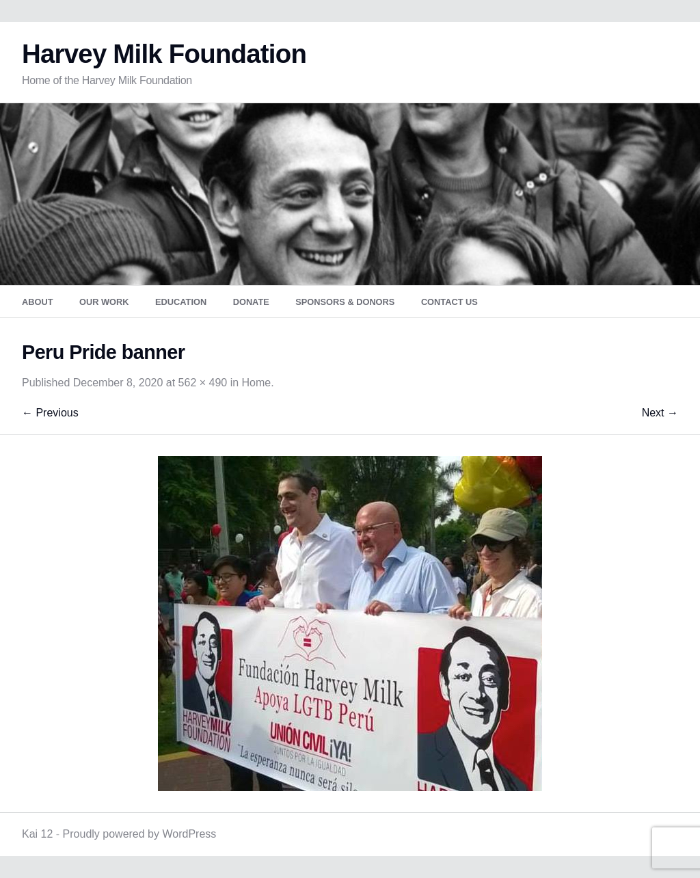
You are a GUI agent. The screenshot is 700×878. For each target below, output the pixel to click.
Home (256, 382)
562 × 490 (203, 382)
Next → (660, 412)
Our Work (104, 302)
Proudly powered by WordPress (140, 834)
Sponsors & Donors (344, 302)
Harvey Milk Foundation (164, 53)
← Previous (50, 412)
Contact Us (449, 302)
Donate (251, 302)
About (37, 302)
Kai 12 (37, 834)
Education (180, 302)
